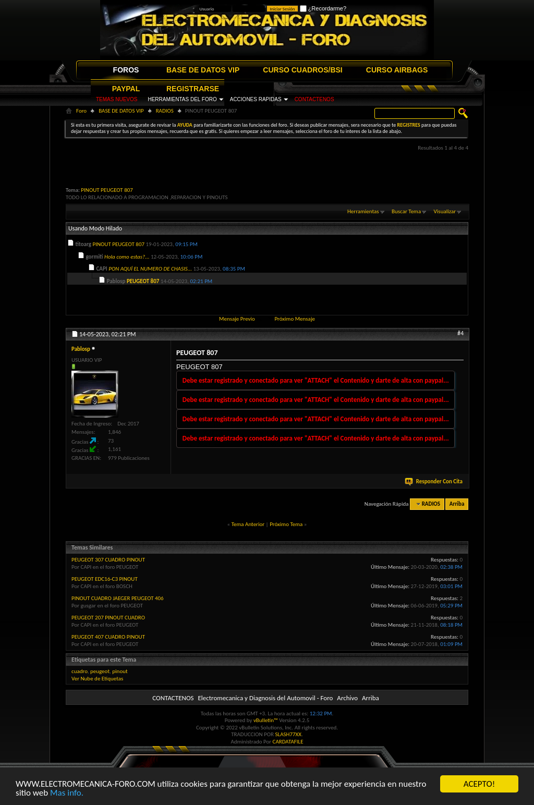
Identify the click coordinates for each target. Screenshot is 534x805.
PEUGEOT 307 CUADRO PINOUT (108, 559)
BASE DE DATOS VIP (202, 70)
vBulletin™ (265, 720)
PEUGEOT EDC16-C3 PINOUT (104, 579)
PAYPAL (126, 88)
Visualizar (445, 211)
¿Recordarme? (323, 8)
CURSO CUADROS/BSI (302, 70)
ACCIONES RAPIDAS (256, 99)
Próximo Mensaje (294, 318)
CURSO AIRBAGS (397, 70)
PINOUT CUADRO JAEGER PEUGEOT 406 (117, 598)
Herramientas (363, 211)
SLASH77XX (288, 734)
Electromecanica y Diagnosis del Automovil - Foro (265, 698)
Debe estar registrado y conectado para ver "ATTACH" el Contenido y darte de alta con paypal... (316, 380)
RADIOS (165, 110)
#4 (460, 333)
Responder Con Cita (434, 481)
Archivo (347, 698)
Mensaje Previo (237, 318)
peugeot (100, 671)
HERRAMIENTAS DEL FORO (182, 99)
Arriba (457, 504)
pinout (119, 671)
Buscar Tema (406, 211)
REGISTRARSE (192, 88)
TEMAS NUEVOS (116, 99)
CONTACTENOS (314, 99)
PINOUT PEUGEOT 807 (107, 190)
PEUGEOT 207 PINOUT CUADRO (108, 617)
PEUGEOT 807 (143, 281)
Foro (81, 110)
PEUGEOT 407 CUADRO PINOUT (108, 636)
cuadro (79, 671)
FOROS (126, 70)
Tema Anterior (248, 524)
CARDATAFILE (288, 741)
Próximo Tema (286, 524)
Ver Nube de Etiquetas (97, 678)
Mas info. (66, 793)
